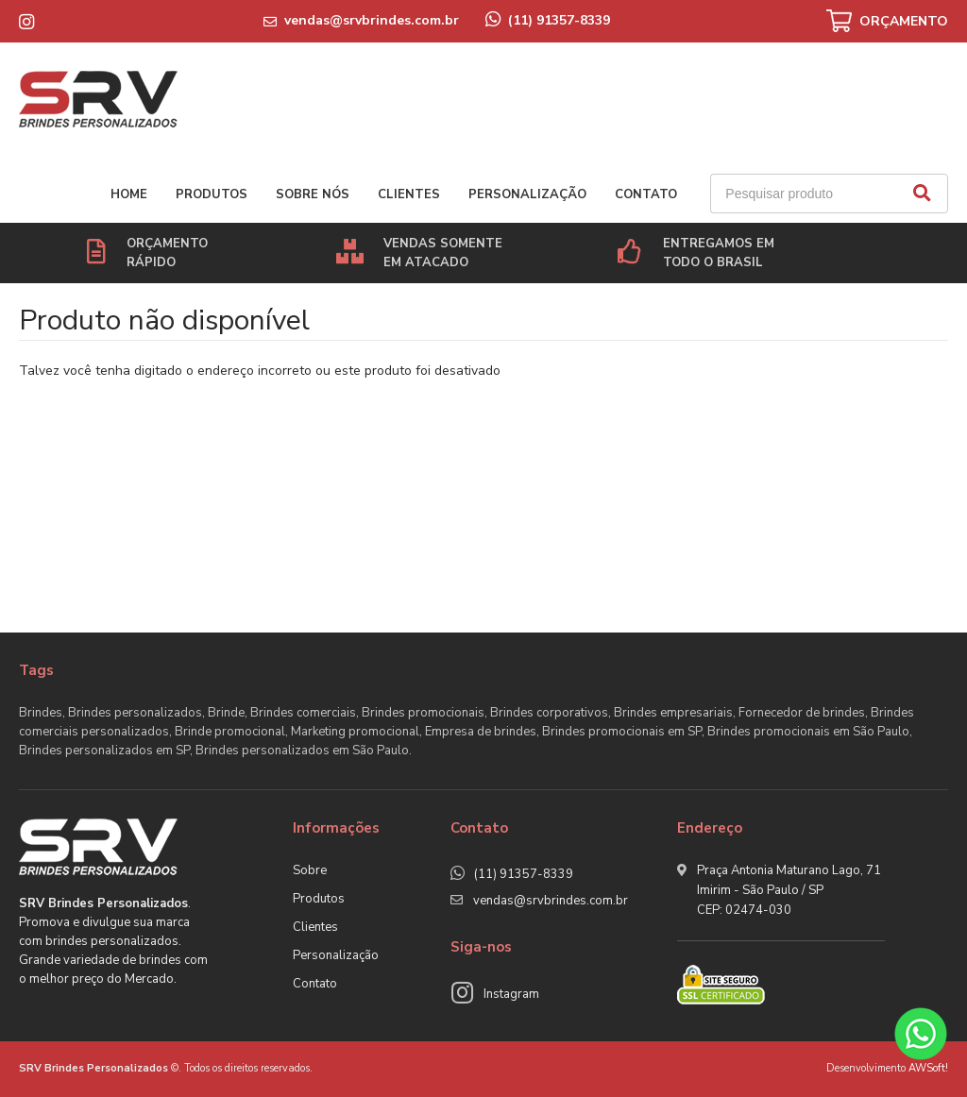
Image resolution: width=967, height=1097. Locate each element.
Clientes (409, 194)
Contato (646, 194)
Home (128, 194)
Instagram (511, 994)
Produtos (211, 194)
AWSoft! (928, 1068)
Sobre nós (312, 194)
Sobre (310, 870)
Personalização (527, 194)
